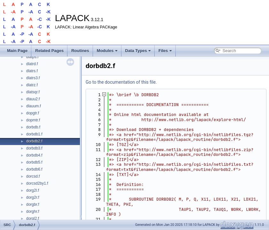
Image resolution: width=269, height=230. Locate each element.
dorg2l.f (32, 190)
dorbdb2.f (34, 141)
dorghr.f (32, 211)
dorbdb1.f (34, 134)
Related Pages (49, 50)
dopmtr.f (33, 120)
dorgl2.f (32, 218)
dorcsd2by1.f (37, 183)
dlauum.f (33, 106)
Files (165, 50)
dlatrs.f (32, 71)
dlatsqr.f (33, 92)
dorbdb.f (33, 127)
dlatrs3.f (33, 78)
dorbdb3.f (34, 148)
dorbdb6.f (34, 169)
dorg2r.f (32, 197)
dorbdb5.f (34, 162)
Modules (107, 50)
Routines (80, 50)
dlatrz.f (32, 85)
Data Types (138, 50)
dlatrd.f (32, 64)
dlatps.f (32, 57)
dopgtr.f (32, 113)
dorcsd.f (33, 176)
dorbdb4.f (34, 155)
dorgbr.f (32, 204)
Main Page (17, 50)
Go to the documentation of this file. (121, 82)
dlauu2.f (33, 99)
